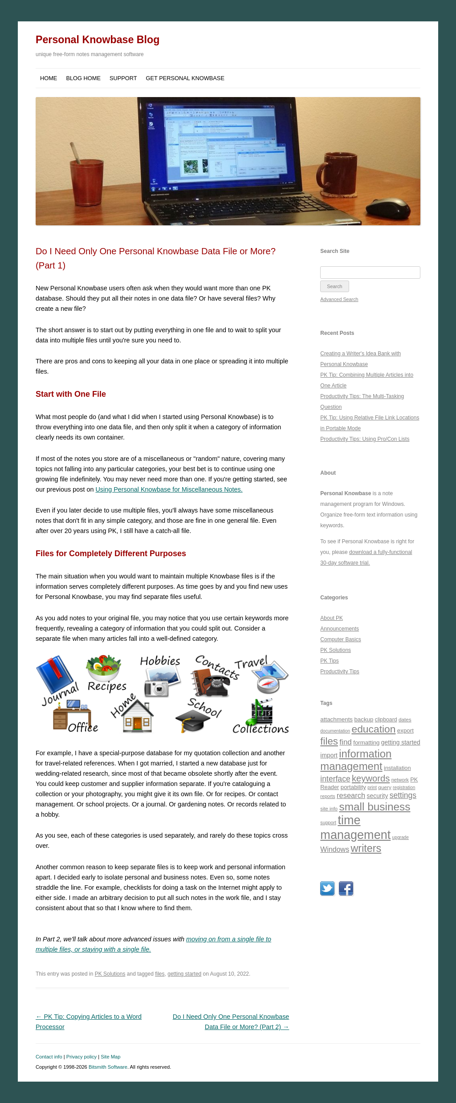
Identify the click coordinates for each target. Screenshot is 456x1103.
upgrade (400, 837)
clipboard (386, 719)
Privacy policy (81, 1056)
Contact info (49, 1056)
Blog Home (83, 78)
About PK (331, 618)
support (328, 822)
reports (327, 796)
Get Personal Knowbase (185, 78)
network (400, 779)
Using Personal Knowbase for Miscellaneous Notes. (168, 489)
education (373, 729)
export (405, 730)
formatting (366, 742)
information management (355, 760)
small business (374, 807)
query (384, 787)
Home (48, 78)
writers (365, 848)
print (372, 787)
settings (403, 795)
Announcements (339, 629)
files (159, 974)
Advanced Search (339, 299)
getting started (184, 974)
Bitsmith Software (108, 1067)
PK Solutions (110, 974)
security (377, 795)
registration (404, 787)
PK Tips (329, 661)
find (345, 742)
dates (405, 719)
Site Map (110, 1056)
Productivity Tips (339, 671)
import (329, 755)
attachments (336, 719)
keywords (371, 778)
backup (363, 719)
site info (329, 808)
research (351, 795)
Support (123, 78)
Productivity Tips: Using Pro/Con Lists (364, 439)
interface (335, 778)
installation (397, 768)
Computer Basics (340, 639)
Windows (334, 849)
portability (353, 787)
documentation (335, 731)
